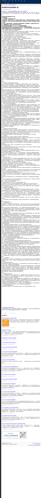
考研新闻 (2, 2)
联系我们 (36, 494)
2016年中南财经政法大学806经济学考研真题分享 (16, 455)
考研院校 (2, 10)
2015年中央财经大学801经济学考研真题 (15, 438)
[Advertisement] (24, 342)
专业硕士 (2, 12)
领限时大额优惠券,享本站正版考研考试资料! (15, 362)
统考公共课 (3, 4)
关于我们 (33, 494)
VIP (10, 2)
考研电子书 (3, 16)
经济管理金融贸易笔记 (18, 4)
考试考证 (2, 18)
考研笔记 (12, 4)
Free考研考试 (13, 495)
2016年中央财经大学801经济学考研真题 (15, 421)
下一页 (18, 357)
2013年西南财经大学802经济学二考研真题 (15, 464)
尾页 (20, 357)
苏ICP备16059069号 (37, 495)
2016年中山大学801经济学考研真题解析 (15, 447)
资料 (13, 2)
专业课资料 (3, 14)
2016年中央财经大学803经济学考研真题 (15, 388)
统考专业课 (3, 6)
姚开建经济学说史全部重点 (12, 374)
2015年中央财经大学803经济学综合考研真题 (15, 397)
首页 (9, 4)
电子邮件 (39, 494)
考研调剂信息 (10, 409)
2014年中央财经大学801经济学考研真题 (15, 430)
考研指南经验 (3, 8)
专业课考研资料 (11, 390)
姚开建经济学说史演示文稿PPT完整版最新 (15, 383)
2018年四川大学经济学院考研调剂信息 (14, 405)
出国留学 (2, 20)
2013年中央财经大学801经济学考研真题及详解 (16, 412)
